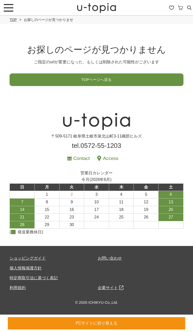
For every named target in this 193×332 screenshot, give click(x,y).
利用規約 (18, 288)
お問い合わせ (110, 258)
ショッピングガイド (28, 258)
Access (110, 158)
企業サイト (108, 288)
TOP (13, 20)
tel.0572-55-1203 (96, 145)
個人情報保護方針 (26, 268)
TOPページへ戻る (96, 79)
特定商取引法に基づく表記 (34, 278)
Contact (81, 158)
